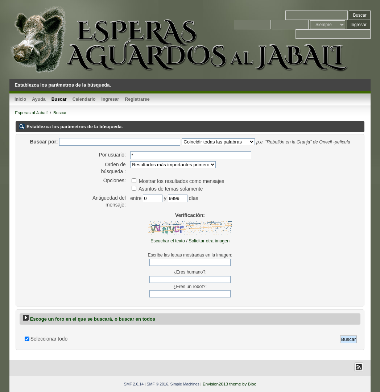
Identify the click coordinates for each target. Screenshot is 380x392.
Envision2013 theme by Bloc (229, 383)
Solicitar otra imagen (209, 240)
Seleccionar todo (48, 339)
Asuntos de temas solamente (167, 189)
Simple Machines (184, 384)
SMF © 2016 (157, 384)
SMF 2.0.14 (134, 384)
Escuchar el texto (167, 240)
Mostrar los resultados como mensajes (178, 181)
